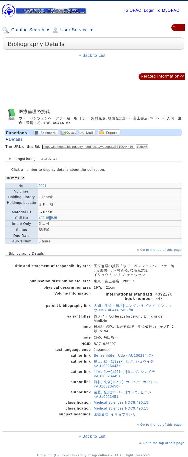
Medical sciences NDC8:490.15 (121, 402)
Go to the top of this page (161, 249)
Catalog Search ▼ (26, 30)
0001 (42, 186)
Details (16, 139)
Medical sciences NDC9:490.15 (121, 408)
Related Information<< (163, 76)
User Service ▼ (72, 30)
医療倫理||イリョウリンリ (115, 414)
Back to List (94, 55)
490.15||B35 (48, 218)
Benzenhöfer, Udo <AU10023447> (123, 355)
